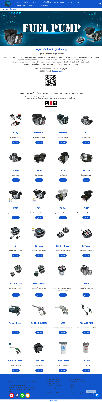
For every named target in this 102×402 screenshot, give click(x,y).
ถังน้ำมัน (31, 387)
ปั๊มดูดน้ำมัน (19, 387)
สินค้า (7, 9)
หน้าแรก (3, 9)
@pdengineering (57, 71)
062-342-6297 (74, 380)
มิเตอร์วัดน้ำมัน (23, 389)
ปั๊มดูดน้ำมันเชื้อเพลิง (44, 49)
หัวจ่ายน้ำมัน (12, 387)
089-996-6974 (50, 380)
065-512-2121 (49, 381)
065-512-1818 (74, 387)
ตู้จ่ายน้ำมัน (26, 387)
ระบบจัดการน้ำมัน (13, 389)
